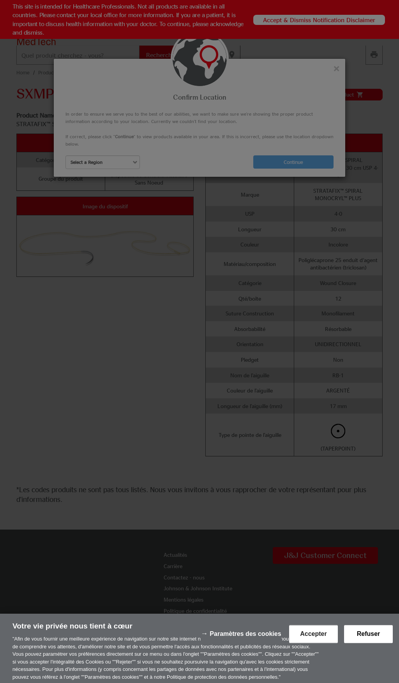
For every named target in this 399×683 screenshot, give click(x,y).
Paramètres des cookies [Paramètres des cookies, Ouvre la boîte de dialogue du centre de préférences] (245, 638)
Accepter (313, 638)
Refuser (368, 638)
